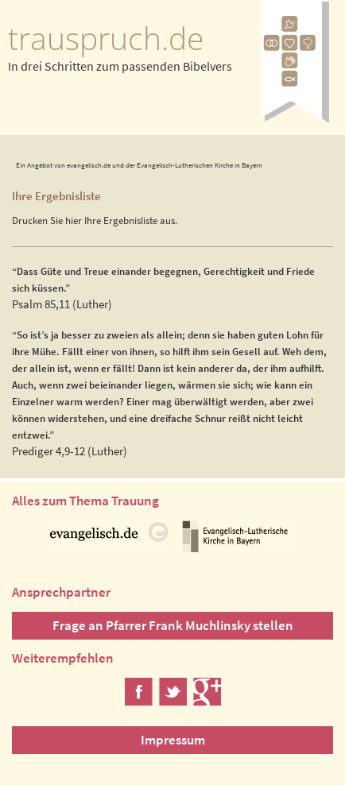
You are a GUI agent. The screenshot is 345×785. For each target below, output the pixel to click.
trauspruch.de (106, 38)
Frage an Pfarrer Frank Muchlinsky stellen (172, 625)
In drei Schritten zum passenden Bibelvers (120, 66)
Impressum (173, 739)
